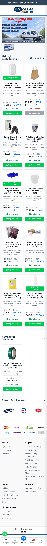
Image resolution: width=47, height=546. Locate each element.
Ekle (12, 113)
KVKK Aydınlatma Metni (32, 471)
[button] (35, 401)
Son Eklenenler (31, 492)
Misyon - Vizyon (9, 492)
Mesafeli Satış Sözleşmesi (31, 455)
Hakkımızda (7, 488)
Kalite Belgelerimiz (10, 495)
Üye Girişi (6, 447)
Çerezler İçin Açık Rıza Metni (34, 477)
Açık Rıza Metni (32, 460)
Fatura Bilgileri (31, 463)
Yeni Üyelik (6, 450)
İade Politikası (31, 467)
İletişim (5, 502)
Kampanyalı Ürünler (33, 488)
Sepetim (5, 454)
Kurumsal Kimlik (9, 499)
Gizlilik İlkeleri (30, 450)
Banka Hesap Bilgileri (34, 447)
